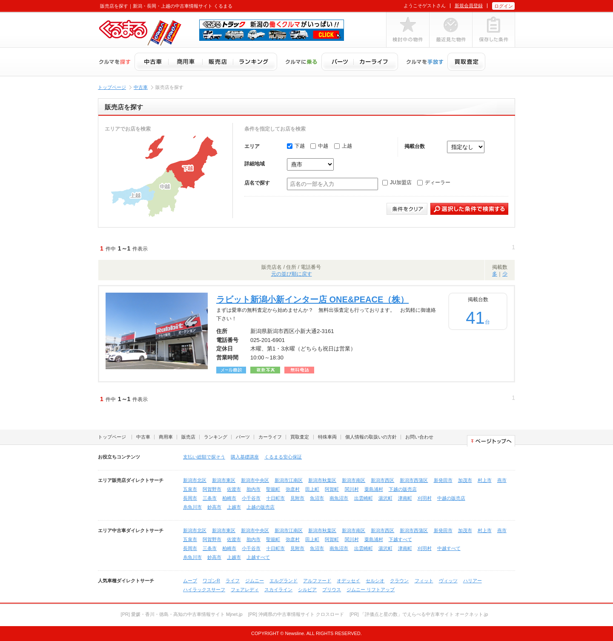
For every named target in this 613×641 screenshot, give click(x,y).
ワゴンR (211, 580)
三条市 (210, 498)
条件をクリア (407, 209)
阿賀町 (332, 489)
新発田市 (443, 480)
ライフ (233, 580)
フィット (424, 580)
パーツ (243, 436)
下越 (296, 146)
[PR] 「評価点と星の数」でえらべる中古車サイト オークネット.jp (418, 614)
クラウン (399, 580)
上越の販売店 (260, 507)
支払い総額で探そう (204, 456)
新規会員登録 (469, 5)
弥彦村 (293, 489)
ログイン (503, 6)
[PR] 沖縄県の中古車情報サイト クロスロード (296, 614)
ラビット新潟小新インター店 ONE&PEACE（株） (312, 299)
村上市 (485, 480)
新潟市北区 (194, 480)
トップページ (112, 87)
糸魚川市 (192, 507)
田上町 (312, 489)
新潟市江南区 (289, 480)
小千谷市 (251, 498)
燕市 (502, 480)
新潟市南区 (353, 480)
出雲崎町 (363, 498)
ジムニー (254, 580)
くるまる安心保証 (283, 456)
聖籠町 (273, 489)
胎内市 (253, 489)
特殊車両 (327, 436)
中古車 (141, 87)
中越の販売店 (451, 498)
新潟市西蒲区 (414, 480)
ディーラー (433, 182)
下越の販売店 (403, 489)
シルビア (307, 589)
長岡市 (190, 498)
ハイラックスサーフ (204, 589)
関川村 (352, 489)
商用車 (166, 436)
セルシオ (375, 580)
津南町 (405, 498)
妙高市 (214, 507)
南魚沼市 (338, 498)
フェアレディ (245, 589)
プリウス (331, 589)
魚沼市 (317, 498)
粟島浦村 (373, 489)
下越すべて (400, 539)
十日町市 (275, 498)
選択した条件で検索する (469, 209)
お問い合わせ (419, 436)
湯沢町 (385, 498)
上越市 (234, 507)
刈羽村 (425, 498)
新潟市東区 (223, 480)
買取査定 (299, 436)
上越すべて (258, 557)
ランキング (215, 436)
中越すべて (449, 548)
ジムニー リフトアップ (371, 589)
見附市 (297, 498)
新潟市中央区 (255, 480)
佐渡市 (234, 489)
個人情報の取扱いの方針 (371, 436)
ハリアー (472, 580)
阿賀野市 (212, 489)
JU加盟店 (397, 182)
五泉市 (190, 489)
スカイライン (278, 589)
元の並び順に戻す (291, 274)
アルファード (317, 580)
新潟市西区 (382, 480)
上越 (343, 146)
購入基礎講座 (245, 456)
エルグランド (283, 580)
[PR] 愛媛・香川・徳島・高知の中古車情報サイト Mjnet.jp (182, 614)
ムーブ (190, 580)
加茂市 (465, 480)
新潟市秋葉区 (322, 480)
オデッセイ (348, 580)
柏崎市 (229, 498)
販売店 (188, 436)
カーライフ (270, 436)
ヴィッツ (448, 580)
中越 (319, 146)
